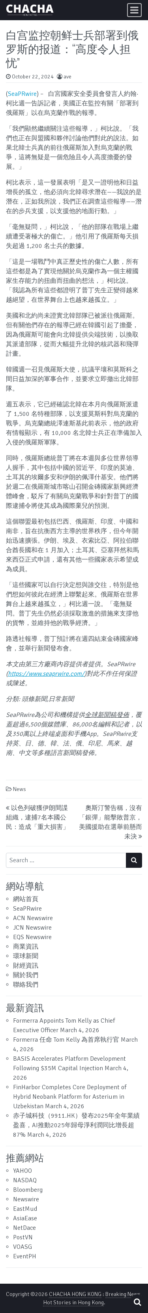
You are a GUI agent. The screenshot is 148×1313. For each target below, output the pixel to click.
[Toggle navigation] (134, 10)
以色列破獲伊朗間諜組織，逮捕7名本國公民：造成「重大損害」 (37, 817)
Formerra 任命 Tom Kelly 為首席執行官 (66, 1040)
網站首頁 (25, 899)
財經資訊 (25, 966)
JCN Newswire (32, 928)
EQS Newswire (32, 937)
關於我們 (25, 975)
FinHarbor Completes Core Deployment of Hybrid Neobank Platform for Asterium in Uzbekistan (69, 1096)
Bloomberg (28, 1190)
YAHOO (22, 1171)
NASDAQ (25, 1180)
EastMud (25, 1209)
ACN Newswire (33, 918)
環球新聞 (25, 956)
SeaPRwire (22, 94)
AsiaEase (25, 1218)
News (19, 789)
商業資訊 (25, 947)
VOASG (22, 1247)
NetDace (24, 1228)
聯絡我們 (25, 985)
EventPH (24, 1256)
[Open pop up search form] (137, 1302)
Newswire (26, 1199)
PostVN (23, 1237)
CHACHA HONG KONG (75, 1294)
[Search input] (66, 860)
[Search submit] (134, 860)
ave (67, 76)
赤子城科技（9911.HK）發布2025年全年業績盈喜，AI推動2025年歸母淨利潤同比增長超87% (76, 1125)
